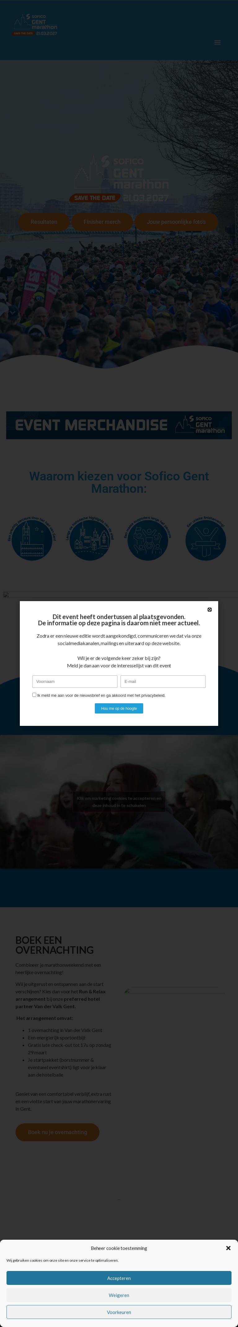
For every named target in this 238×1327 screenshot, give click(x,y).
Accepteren (119, 1278)
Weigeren (119, 1295)
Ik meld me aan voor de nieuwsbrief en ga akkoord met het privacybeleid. (101, 695)
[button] (228, 1248)
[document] (119, 663)
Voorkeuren (119, 1312)
